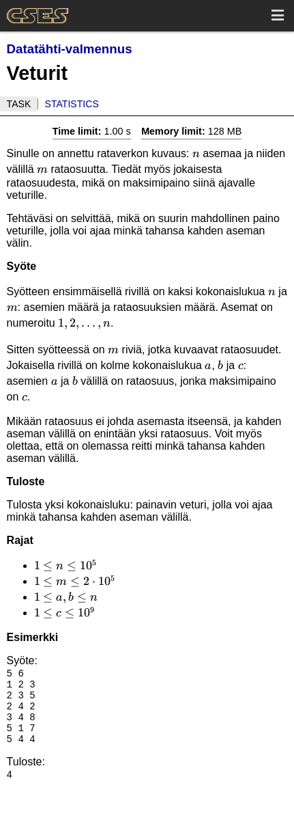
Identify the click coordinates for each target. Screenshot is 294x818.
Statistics (72, 103)
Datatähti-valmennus (69, 49)
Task (19, 103)
